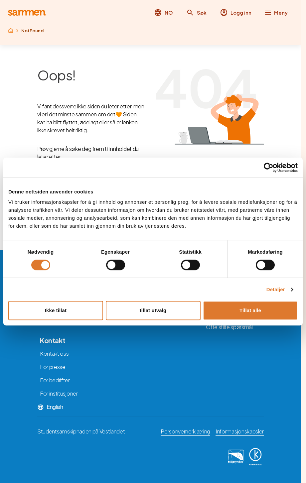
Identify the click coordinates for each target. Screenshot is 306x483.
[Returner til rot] (10, 30)
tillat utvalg (153, 310)
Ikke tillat (56, 310)
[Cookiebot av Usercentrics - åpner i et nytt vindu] (268, 168)
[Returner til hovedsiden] (27, 13)
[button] (196, 13)
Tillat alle (250, 310)
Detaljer (275, 289)
